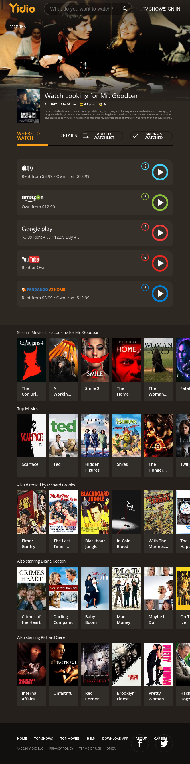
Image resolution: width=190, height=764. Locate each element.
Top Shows (43, 738)
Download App (115, 738)
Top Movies (70, 738)
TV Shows (154, 9)
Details (68, 135)
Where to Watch (28, 135)
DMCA (111, 748)
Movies (17, 26)
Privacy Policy (61, 748)
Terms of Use (90, 748)
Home (22, 738)
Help (91, 738)
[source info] (144, 166)
